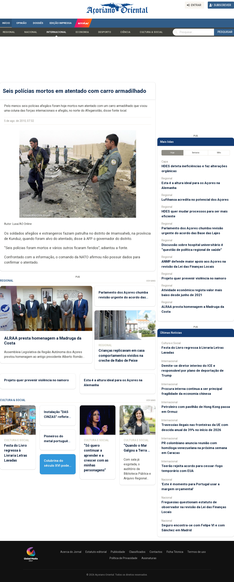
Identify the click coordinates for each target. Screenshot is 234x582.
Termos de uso (196, 551)
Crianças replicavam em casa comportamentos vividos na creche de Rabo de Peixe (121, 355)
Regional (9, 32)
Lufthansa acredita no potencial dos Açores (195, 200)
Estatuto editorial (96, 551)
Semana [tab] (195, 152)
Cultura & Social (151, 32)
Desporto (104, 32)
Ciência (125, 32)
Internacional (56, 32)
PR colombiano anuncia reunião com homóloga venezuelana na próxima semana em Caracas (194, 448)
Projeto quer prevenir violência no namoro (36, 380)
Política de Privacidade (123, 558)
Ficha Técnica (175, 551)
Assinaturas (148, 558)
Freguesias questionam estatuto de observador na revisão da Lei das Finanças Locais (193, 507)
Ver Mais (150, 281)
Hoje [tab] (172, 152)
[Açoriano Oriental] (31, 561)
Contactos (156, 551)
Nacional (30, 32)
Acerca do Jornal (70, 551)
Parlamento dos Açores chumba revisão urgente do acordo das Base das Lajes (123, 297)
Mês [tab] (219, 152)
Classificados (137, 551)
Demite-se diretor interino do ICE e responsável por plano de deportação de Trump (192, 370)
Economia (82, 32)
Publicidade (118, 551)
